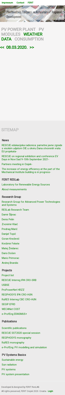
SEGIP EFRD (8, 304)
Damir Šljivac (9, 214)
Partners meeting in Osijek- (17, 164)
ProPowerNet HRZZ (13, 289)
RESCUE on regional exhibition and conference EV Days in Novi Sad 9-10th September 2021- (30, 158)
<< (2, 47)
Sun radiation (9, 364)
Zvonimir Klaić (10, 224)
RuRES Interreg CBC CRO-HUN (19, 299)
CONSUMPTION (29, 39)
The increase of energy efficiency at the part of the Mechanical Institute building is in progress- (31, 170)
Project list (8, 275)
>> (31, 47)
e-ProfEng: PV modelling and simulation (24, 347)
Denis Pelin (8, 219)
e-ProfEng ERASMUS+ (14, 313)
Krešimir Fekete (10, 243)
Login (50, 391)
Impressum (7, 2)
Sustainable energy (12, 359)
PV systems (9, 369)
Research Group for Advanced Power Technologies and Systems (31, 203)
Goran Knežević (10, 238)
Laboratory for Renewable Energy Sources (26, 184)
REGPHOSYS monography (16, 337)
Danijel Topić (9, 233)
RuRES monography (13, 342)
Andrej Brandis (10, 262)
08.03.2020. (16, 47)
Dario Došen (9, 253)
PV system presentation (15, 374)
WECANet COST (11, 309)
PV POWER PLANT (18, 29)
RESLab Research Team (15, 209)
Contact (20, 2)
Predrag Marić (10, 229)
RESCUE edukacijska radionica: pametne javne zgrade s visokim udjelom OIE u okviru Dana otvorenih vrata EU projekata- (32, 148)
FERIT (30, 2)
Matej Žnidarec (10, 248)
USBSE (5, 285)
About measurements (14, 189)
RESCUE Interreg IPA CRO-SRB (19, 280)
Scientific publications (14, 328)
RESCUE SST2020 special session (21, 332)
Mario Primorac (10, 258)
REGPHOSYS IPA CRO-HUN (17, 294)
